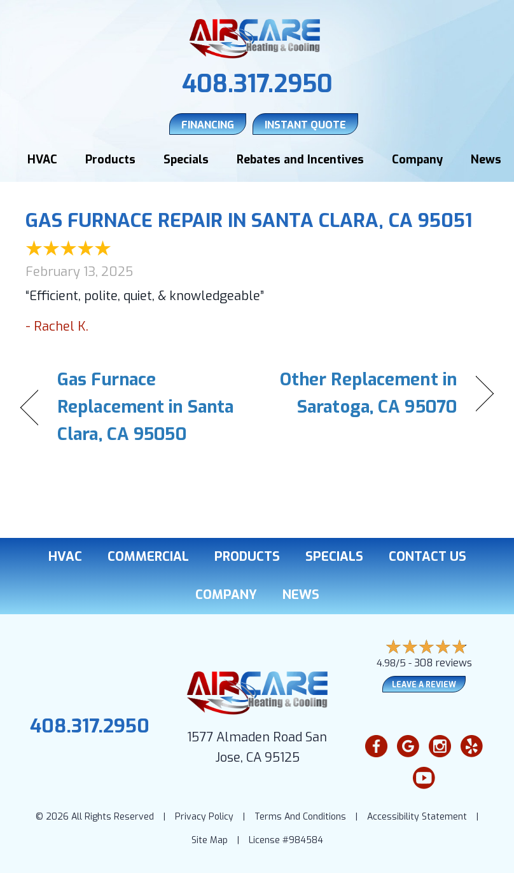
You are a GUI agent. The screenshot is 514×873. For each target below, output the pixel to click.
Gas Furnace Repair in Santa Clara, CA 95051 (248, 220)
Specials (186, 159)
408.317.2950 (257, 84)
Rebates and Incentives (300, 159)
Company (417, 159)
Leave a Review (424, 685)
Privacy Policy (204, 817)
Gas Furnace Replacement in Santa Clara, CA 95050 (145, 407)
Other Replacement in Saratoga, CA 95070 (364, 393)
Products (110, 159)
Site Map (209, 840)
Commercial (148, 557)
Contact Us (427, 557)
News (486, 159)
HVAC (42, 159)
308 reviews (443, 663)
